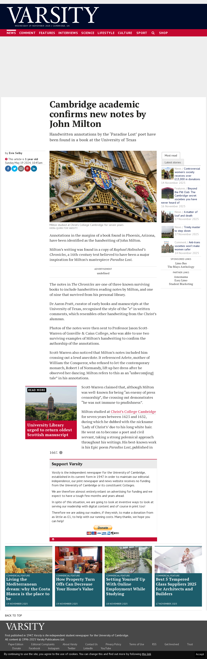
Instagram (53, 646)
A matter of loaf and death (186, 212)
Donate (16, 646)
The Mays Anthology (181, 265)
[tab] (171, 153)
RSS (154, 642)
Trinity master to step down (187, 227)
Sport (141, 31)
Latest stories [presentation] (173, 160)
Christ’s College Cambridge (133, 409)
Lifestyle (106, 31)
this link (146, 654)
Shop (163, 31)
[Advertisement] (103, 65)
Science (87, 31)
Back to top (13, 614)
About (70, 642)
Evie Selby (15, 151)
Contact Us (91, 642)
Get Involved (172, 642)
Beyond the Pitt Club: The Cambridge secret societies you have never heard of (179, 194)
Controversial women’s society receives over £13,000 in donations (187, 172)
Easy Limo (180, 278)
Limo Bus (181, 261)
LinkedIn (88, 646)
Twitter (71, 646)
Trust (190, 642)
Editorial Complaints (43, 642)
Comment (27, 31)
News (11, 31)
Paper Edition (15, 642)
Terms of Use (136, 642)
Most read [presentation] (171, 153)
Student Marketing (181, 282)
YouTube (106, 646)
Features (47, 31)
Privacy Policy (113, 642)
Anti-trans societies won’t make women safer (187, 244)
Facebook (34, 646)
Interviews (68, 31)
